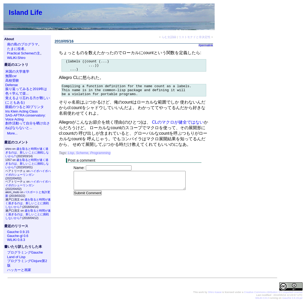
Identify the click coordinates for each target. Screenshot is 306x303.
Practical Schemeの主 (23, 53)
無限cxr (11, 76)
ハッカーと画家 (19, 270)
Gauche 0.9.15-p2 (292, 297)
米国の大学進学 (17, 71)
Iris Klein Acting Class (21, 111)
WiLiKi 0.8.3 (16, 240)
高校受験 (12, 80)
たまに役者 (15, 49)
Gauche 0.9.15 (18, 232)
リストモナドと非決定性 (194, 37)
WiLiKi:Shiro (16, 58)
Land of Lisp (16, 257)
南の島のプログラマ (22, 44)
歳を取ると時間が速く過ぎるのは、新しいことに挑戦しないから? (27, 152)
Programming (100, 158)
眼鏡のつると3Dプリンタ (24, 107)
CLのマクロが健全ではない (178, 127)
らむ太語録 (169, 37)
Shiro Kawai (215, 292)
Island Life (25, 12)
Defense (11, 85)
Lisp (71, 158)
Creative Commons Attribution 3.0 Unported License (273, 292)
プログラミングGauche (25, 252)
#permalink (206, 45)
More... (12, 133)
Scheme (82, 158)
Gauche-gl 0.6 (17, 236)
